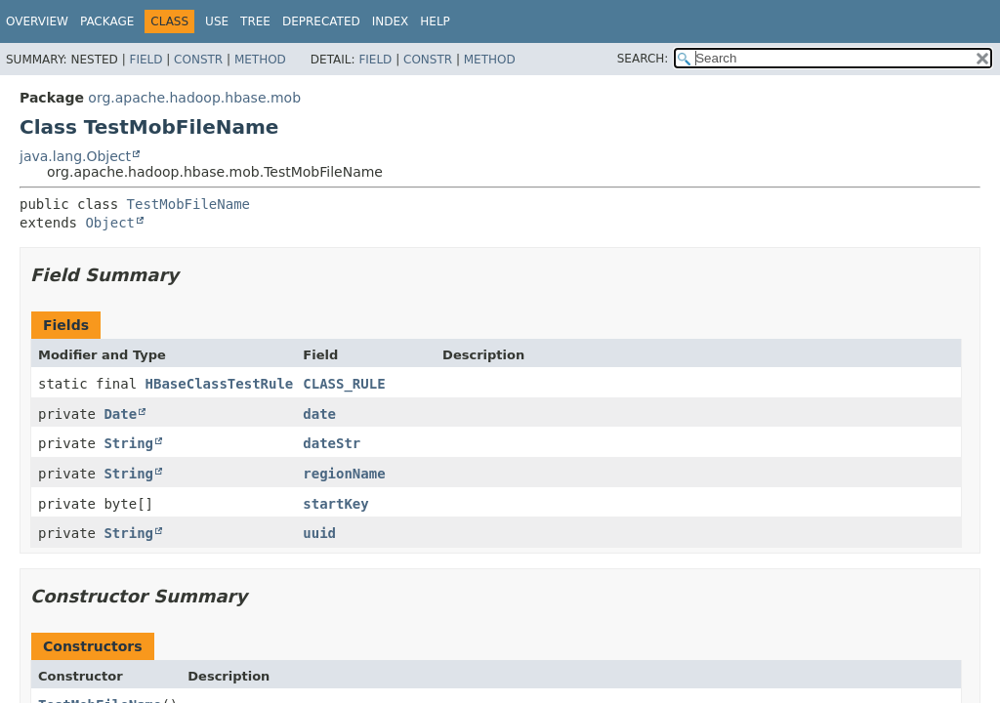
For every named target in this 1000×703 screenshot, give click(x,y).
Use (217, 21)
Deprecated (321, 21)
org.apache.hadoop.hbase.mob (194, 97)
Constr (198, 59)
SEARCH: (643, 58)
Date (120, 414)
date (319, 414)
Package (107, 21)
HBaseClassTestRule (220, 384)
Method (260, 59)
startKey (335, 504)
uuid (319, 533)
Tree (255, 21)
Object (110, 222)
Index (390, 21)
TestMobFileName (188, 204)
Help (435, 21)
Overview (37, 21)
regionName (344, 473)
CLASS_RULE (344, 384)
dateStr (331, 443)
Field (145, 59)
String (128, 443)
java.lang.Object (75, 156)
